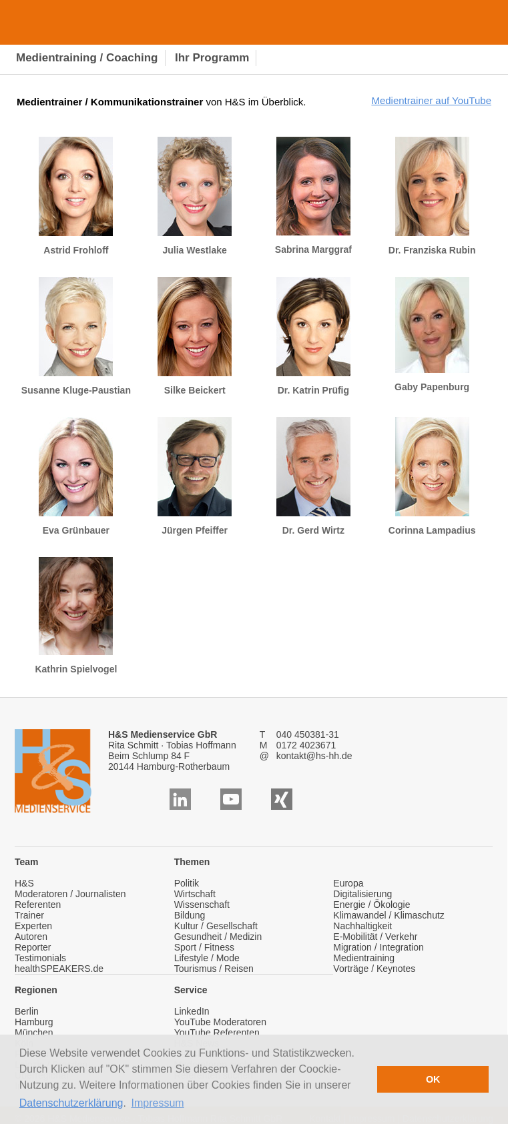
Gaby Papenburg (432, 334)
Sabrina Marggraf (313, 196)
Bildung (190, 915)
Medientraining (364, 958)
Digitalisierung (362, 894)
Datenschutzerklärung (71, 1103)
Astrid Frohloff (76, 196)
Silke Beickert (195, 336)
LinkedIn (192, 1011)
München (34, 1032)
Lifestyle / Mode (207, 958)
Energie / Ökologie (371, 904)
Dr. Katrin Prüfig (313, 336)
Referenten (38, 904)
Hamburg (34, 1022)
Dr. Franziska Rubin (432, 196)
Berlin (27, 1011)
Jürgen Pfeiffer (195, 476)
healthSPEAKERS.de (59, 968)
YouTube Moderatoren (220, 1022)
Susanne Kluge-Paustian (76, 336)
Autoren (31, 936)
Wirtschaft (195, 894)
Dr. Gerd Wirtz (313, 476)
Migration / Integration (378, 947)
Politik (186, 883)
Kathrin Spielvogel (76, 615)
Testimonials (40, 958)
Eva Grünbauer (76, 476)
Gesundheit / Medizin (218, 936)
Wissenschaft (202, 904)
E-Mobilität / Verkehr (375, 936)
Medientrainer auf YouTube (431, 100)
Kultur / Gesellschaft (216, 926)
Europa (348, 883)
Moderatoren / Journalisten (70, 894)
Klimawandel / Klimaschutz (389, 915)
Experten (33, 926)
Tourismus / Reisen (214, 968)
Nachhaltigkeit (362, 926)
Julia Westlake (195, 196)
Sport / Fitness (204, 947)
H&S (24, 883)
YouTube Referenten (217, 1032)
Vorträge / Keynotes (374, 968)
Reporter (33, 947)
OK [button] (433, 1079)
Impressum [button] (158, 1103)
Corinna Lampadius (432, 476)
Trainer (29, 915)
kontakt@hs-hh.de (314, 755)
